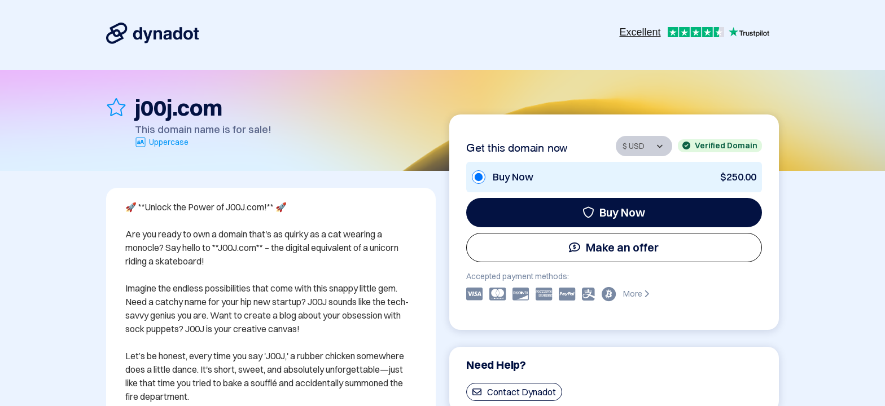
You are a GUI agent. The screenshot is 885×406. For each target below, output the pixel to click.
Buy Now (613, 212)
